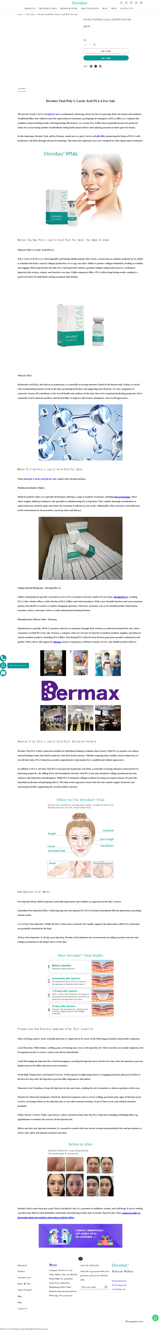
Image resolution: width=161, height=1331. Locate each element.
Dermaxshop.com (119, 1285)
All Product (30, 14)
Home (20, 14)
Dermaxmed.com (119, 1281)
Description (22, 88)
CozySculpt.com (119, 1289)
